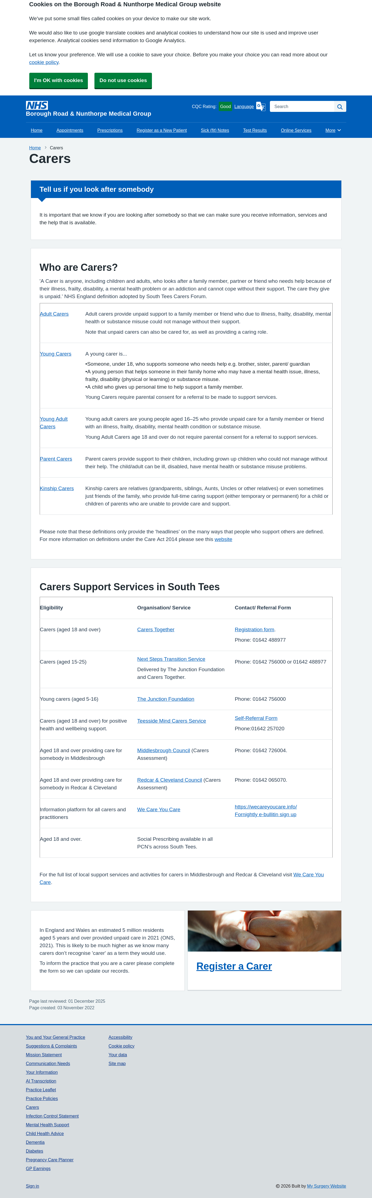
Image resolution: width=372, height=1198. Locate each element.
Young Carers (55, 353)
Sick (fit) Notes (215, 130)
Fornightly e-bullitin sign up (265, 814)
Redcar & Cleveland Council (169, 780)
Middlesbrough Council (163, 750)
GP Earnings (38, 1168)
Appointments (69, 130)
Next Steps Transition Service (171, 659)
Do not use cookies (123, 80)
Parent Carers (56, 458)
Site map (117, 1063)
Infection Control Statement (52, 1116)
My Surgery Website (326, 1186)
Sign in (32, 1186)
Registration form (254, 629)
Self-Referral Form (256, 718)
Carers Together (155, 629)
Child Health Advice (45, 1133)
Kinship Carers (57, 488)
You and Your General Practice (55, 1037)
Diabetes (34, 1151)
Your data (117, 1054)
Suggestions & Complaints (51, 1046)
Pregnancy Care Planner (50, 1160)
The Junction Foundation (165, 699)
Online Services (296, 130)
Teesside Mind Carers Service (171, 720)
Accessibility (120, 1037)
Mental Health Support (47, 1125)
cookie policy (44, 62)
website (223, 539)
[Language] (249, 106)
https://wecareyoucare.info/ (266, 806)
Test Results (255, 130)
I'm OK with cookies (58, 80)
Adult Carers (54, 313)
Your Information (42, 1072)
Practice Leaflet (41, 1089)
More (333, 130)
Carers (32, 1107)
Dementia (35, 1142)
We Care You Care (158, 809)
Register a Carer (234, 966)
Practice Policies (42, 1098)
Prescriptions (110, 130)
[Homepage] (108, 109)
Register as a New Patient (162, 130)
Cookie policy (121, 1046)
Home (37, 130)
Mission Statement (44, 1054)
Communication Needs (48, 1063)
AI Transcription (41, 1081)
